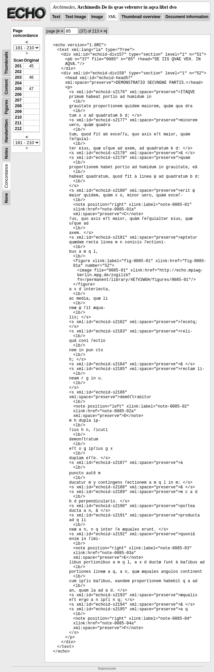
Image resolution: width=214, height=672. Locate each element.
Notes (6, 153)
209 (18, 111)
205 (18, 88)
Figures (6, 107)
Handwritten (6, 130)
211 (18, 123)
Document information (186, 16)
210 (18, 117)
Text (56, 16)
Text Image (75, 16)
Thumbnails (6, 63)
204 (18, 83)
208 (18, 106)
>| (105, 31)
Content (6, 87)
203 (18, 77)
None (6, 198)
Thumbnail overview (141, 16)
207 (18, 100)
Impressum (107, 668)
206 (18, 94)
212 (18, 128)
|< (58, 31)
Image (97, 16)
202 (18, 71)
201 (18, 66)
